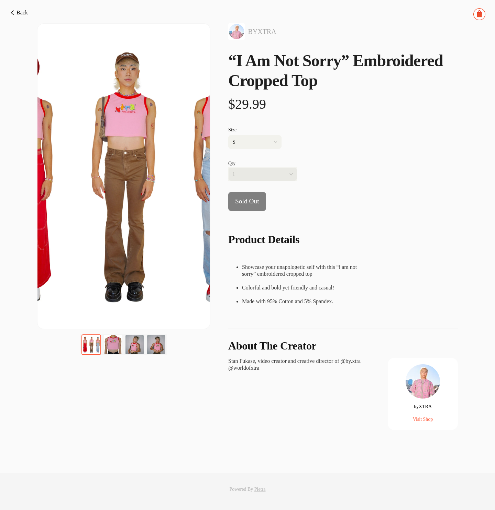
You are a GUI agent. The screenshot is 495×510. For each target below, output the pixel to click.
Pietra (260, 489)
